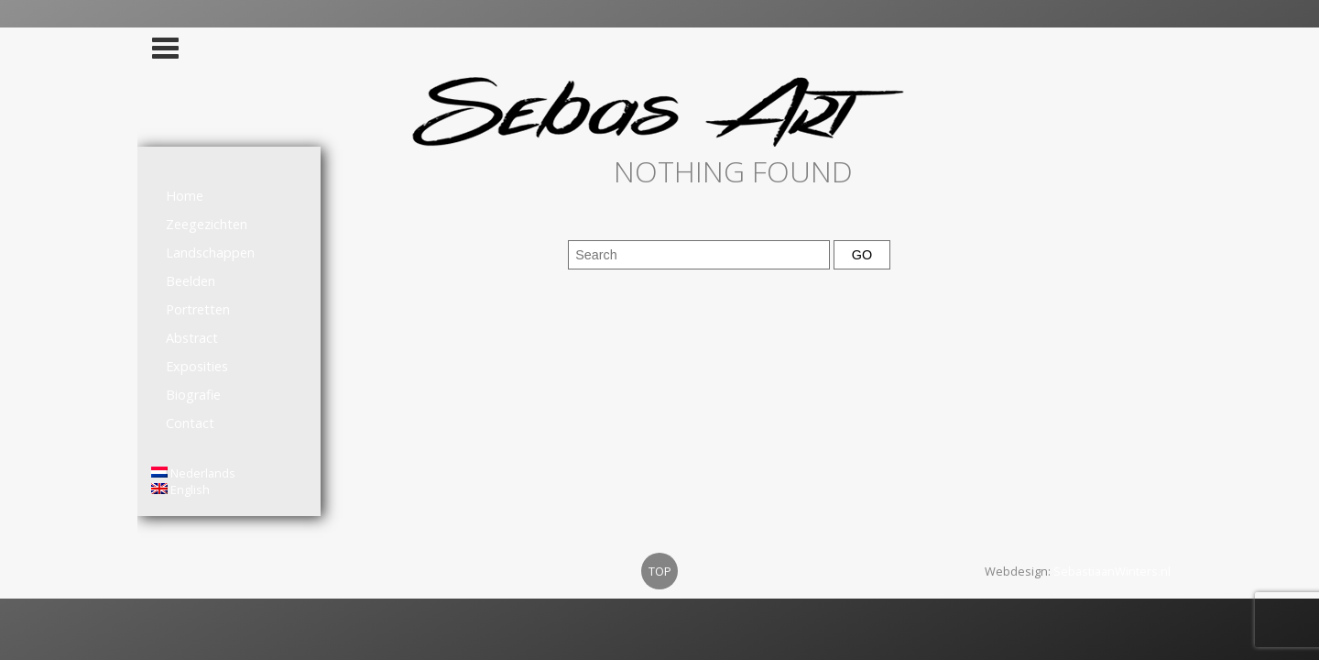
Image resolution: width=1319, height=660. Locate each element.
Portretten (198, 309)
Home (184, 195)
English (180, 489)
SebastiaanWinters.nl (1112, 571)
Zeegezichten (206, 224)
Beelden (190, 281)
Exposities (197, 366)
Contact (190, 423)
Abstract (192, 337)
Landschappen (210, 252)
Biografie (193, 394)
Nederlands (193, 473)
